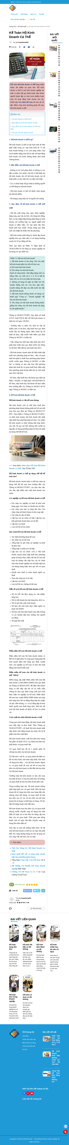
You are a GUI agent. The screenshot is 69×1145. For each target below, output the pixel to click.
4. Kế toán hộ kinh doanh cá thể (22, 133)
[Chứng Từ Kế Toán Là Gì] (24, 872)
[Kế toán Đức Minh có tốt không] (41, 933)
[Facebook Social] (24, 1093)
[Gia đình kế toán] (26, 102)
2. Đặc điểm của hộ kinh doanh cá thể (24, 123)
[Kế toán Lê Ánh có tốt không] (28, 983)
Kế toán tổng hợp (28, 929)
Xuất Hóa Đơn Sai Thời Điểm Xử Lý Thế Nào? (56, 1040)
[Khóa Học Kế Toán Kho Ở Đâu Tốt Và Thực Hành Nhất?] (53, 151)
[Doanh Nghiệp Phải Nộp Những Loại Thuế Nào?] (53, 129)
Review (27, 977)
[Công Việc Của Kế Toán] (30, 860)
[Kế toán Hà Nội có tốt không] (28, 933)
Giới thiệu (24, 14)
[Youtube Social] (32, 1093)
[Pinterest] (24, 902)
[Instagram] (26, 902)
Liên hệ (32, 19)
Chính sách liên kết (28, 1046)
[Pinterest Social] (28, 1093)
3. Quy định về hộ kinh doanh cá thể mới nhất (25, 128)
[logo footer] (14, 1033)
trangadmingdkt (23, 42)
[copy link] (33, 47)
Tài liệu (41, 14)
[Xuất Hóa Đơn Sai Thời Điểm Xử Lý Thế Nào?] (53, 48)
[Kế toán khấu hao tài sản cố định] (55, 933)
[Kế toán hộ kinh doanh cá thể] (23, 84)
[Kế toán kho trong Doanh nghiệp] (14, 983)
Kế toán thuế (14, 928)
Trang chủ (14, 14)
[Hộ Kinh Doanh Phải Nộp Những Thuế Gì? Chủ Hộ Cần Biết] (53, 75)
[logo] (12, 11)
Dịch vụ (33, 14)
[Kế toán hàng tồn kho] (14, 933)
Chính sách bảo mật (29, 1039)
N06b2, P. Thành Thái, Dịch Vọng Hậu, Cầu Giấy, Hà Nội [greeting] (26, 2)
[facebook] (17, 902)
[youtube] (28, 902)
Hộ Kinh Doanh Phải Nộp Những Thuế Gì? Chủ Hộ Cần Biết (56, 1057)
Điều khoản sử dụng (29, 1043)
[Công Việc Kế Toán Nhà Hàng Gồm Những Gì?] (53, 105)
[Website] (19, 902)
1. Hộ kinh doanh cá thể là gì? (21, 119)
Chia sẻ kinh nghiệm (19, 19)
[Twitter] (22, 902)
